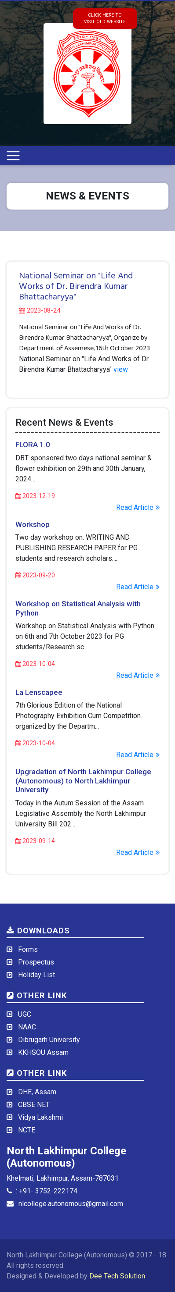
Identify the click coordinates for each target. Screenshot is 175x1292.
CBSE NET (34, 1104)
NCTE (26, 1130)
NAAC (27, 1027)
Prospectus (36, 962)
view (120, 369)
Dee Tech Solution (117, 1276)
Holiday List (36, 975)
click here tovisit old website (105, 18)
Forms (28, 949)
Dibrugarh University (49, 1040)
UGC (24, 1014)
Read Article (138, 507)
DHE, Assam (37, 1092)
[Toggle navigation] (13, 155)
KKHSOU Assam (43, 1052)
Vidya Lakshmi (40, 1117)
